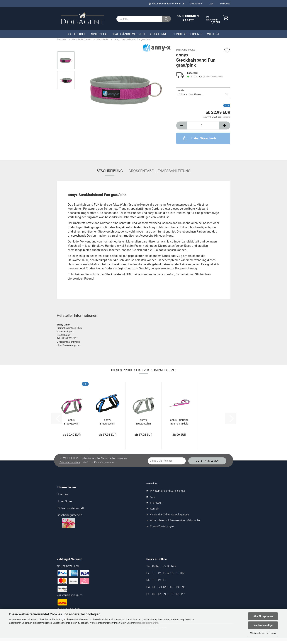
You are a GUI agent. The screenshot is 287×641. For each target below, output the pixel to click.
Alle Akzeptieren (263, 616)
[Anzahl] (203, 128)
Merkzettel (225, 3)
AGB (152, 499)
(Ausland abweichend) (213, 79)
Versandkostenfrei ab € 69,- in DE (166, 3)
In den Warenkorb (199, 140)
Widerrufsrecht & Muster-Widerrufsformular (175, 523)
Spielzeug (99, 34)
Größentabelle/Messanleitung (159, 173)
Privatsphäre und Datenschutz (167, 493)
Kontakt (154, 511)
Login (211, 3)
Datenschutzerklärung (146, 622)
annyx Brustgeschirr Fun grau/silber (143, 425)
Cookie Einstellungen (162, 529)
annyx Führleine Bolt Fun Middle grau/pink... (179, 425)
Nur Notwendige (263, 625)
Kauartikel (76, 34)
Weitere (213, 34)
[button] (181, 128)
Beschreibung (109, 173)
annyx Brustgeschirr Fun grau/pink (72, 425)
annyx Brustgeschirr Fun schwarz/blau (108, 425)
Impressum (156, 505)
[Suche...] (166, 19)
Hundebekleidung (187, 34)
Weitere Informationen (263, 633)
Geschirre (158, 34)
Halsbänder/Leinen (129, 34)
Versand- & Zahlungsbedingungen (169, 517)
